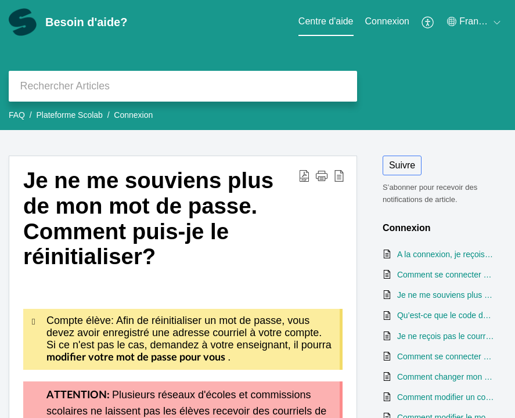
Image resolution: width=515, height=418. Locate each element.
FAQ (17, 115)
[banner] (257, 65)
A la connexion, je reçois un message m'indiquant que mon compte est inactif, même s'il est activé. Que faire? (446, 254)
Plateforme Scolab (69, 115)
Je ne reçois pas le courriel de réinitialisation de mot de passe (446, 336)
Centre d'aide (326, 21)
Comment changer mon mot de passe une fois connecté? (446, 376)
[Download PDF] (304, 175)
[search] (183, 86)
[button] (321, 175)
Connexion (387, 21)
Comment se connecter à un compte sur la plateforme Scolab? (446, 274)
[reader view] (339, 175)
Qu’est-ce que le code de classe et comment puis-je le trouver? (446, 315)
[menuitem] (387, 22)
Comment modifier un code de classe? (446, 397)
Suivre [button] (402, 165)
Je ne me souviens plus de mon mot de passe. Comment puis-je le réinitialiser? (148, 218)
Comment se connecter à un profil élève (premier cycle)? (446, 356)
